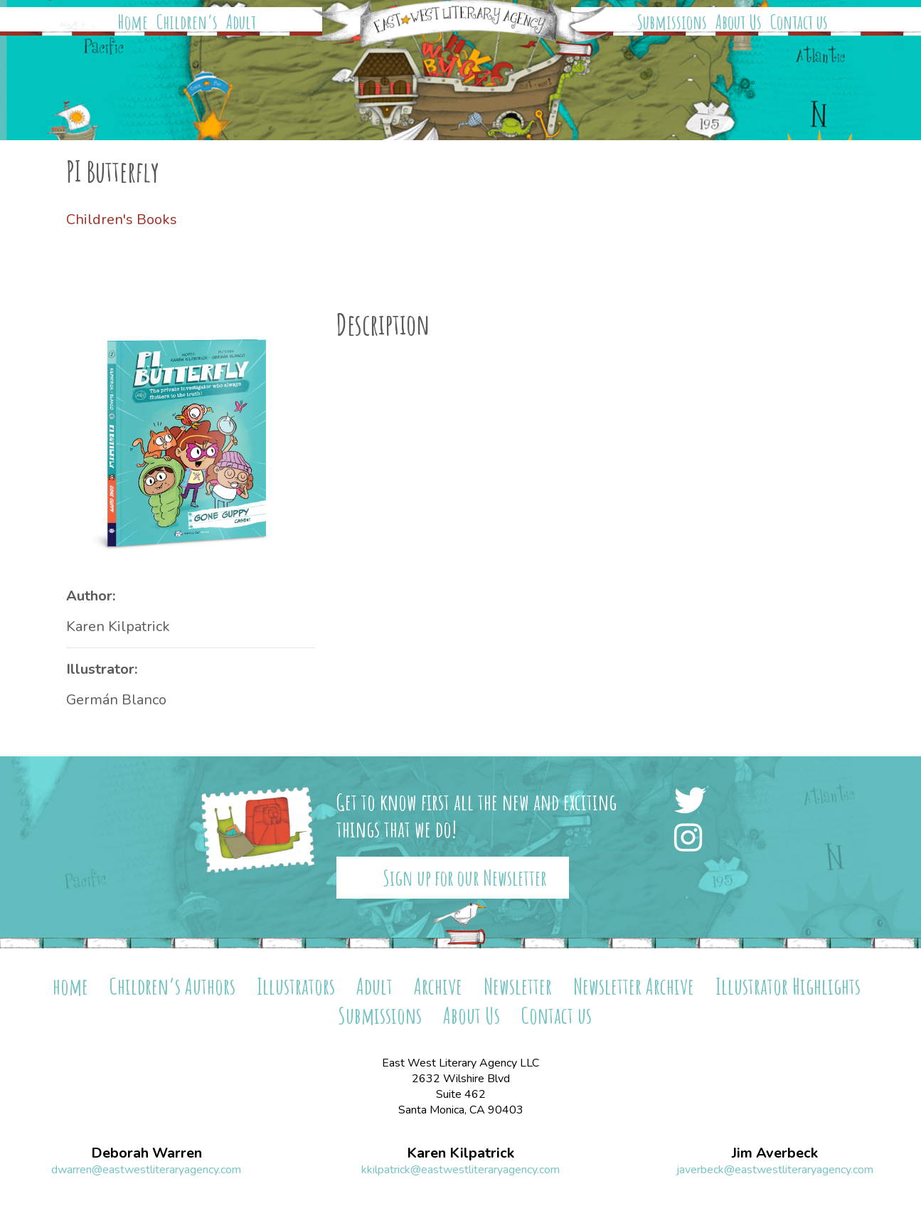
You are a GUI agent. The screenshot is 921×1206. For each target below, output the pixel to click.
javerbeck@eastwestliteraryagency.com (774, 1170)
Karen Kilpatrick (118, 626)
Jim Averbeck (775, 1153)
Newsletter (518, 985)
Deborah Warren (146, 1153)
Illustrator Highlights (788, 985)
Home (133, 22)
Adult (241, 22)
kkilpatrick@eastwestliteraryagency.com (460, 1170)
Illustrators (296, 985)
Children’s (187, 22)
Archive (438, 985)
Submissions (672, 22)
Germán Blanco (116, 699)
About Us (738, 22)
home (70, 985)
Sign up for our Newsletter (465, 877)
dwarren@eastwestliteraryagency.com (146, 1170)
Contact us (799, 22)
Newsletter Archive (633, 985)
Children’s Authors (172, 985)
